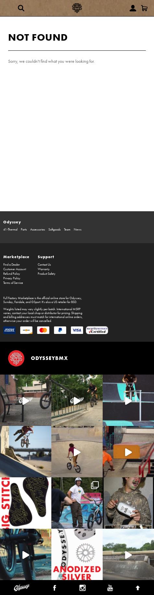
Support (46, 256)
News (78, 229)
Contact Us (44, 265)
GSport (35, 302)
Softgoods (54, 229)
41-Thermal (10, 229)
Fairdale (19, 302)
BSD (73, 302)
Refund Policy (11, 274)
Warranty (44, 269)
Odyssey (12, 221)
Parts (24, 229)
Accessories (37, 229)
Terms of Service (13, 283)
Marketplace (16, 256)
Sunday (8, 302)
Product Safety (47, 274)
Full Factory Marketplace (18, 298)
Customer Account (14, 269)
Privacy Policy (11, 278)
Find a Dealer (11, 265)
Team (67, 229)
